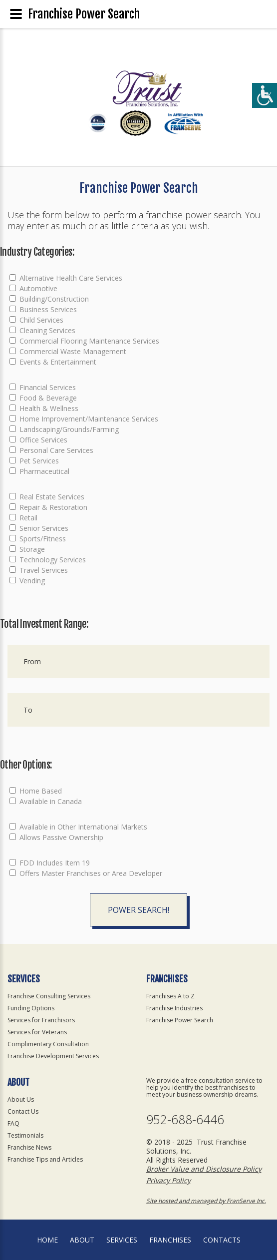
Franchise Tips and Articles (45, 1159)
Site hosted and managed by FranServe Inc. (206, 1201)
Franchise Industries (174, 1008)
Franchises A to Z (170, 996)
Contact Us (22, 1111)
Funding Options (30, 1008)
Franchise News (29, 1147)
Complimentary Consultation (48, 1044)
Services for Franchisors (41, 1020)
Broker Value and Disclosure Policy (204, 1169)
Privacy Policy (168, 1180)
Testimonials (25, 1135)
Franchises (170, 1240)
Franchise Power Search (179, 1020)
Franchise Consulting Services (48, 996)
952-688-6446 (185, 1119)
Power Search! (138, 909)
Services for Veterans (37, 1032)
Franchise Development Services (53, 1056)
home (47, 1240)
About (82, 1240)
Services (121, 1240)
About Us (20, 1099)
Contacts (222, 1240)
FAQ (13, 1123)
